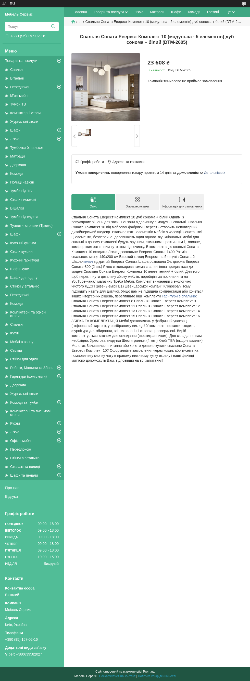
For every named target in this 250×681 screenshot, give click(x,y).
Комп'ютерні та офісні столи (28, 314)
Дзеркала (18, 165)
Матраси (157, 12)
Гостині (213, 12)
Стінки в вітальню (25, 458)
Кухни (15, 423)
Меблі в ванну (21, 342)
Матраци (17, 156)
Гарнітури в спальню (179, 296)
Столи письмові (23, 200)
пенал (88, 261)
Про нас (12, 488)
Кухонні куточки (23, 243)
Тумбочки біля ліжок (26, 148)
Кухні (14, 333)
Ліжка (14, 139)
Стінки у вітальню (24, 286)
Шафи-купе (19, 269)
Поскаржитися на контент (117, 676)
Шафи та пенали (24, 475)
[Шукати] (53, 26)
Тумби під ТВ (21, 191)
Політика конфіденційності (157, 676)
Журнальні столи (24, 122)
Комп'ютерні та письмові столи (30, 413)
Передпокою (20, 449)
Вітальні (17, 78)
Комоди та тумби (24, 402)
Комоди (16, 174)
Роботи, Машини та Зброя (32, 368)
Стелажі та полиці (25, 467)
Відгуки (11, 496)
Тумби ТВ (18, 104)
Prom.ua (149, 671)
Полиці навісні (22, 182)
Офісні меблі (20, 441)
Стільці (16, 350)
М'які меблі (19, 96)
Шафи (15, 130)
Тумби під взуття (24, 217)
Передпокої (19, 87)
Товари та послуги (21, 60)
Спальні (16, 70)
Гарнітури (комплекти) (28, 376)
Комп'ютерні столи (25, 113)
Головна (80, 12)
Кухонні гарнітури (24, 260)
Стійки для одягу (24, 359)
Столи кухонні (21, 252)
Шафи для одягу (24, 278)
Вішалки (17, 208)
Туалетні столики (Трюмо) (31, 226)
